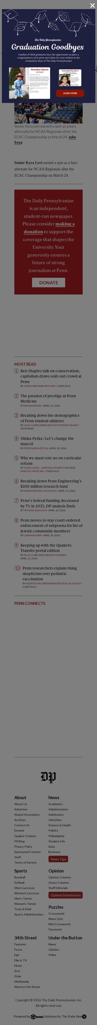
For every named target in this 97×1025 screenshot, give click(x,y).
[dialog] (48, 512)
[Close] (92, 5)
